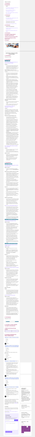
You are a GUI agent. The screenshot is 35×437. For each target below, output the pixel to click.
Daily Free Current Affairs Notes (25, 392)
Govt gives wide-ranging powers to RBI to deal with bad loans (12, 18)
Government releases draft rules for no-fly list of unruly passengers (12, 8)
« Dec (22, 434)
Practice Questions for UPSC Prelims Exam (10, 38)
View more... (23, 408)
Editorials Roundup (17, 321)
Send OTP (16, 420)
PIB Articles (8, 321)
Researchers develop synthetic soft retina (12, 267)
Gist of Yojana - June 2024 (24, 413)
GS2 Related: (7, 4)
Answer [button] (7, 343)
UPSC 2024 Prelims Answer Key (25, 391)
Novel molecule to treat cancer (10, 295)
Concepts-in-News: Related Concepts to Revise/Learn (10, 35)
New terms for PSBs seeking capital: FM (12, 20)
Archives (7, 40)
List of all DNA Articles (8, 410)
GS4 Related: (8, 25)
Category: (7, 60)
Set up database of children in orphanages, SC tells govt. (10, 11)
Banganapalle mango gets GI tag (11, 23)
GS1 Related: (7, 3)
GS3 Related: (7, 15)
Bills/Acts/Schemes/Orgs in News (11, 36)
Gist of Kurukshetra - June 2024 (25, 414)
